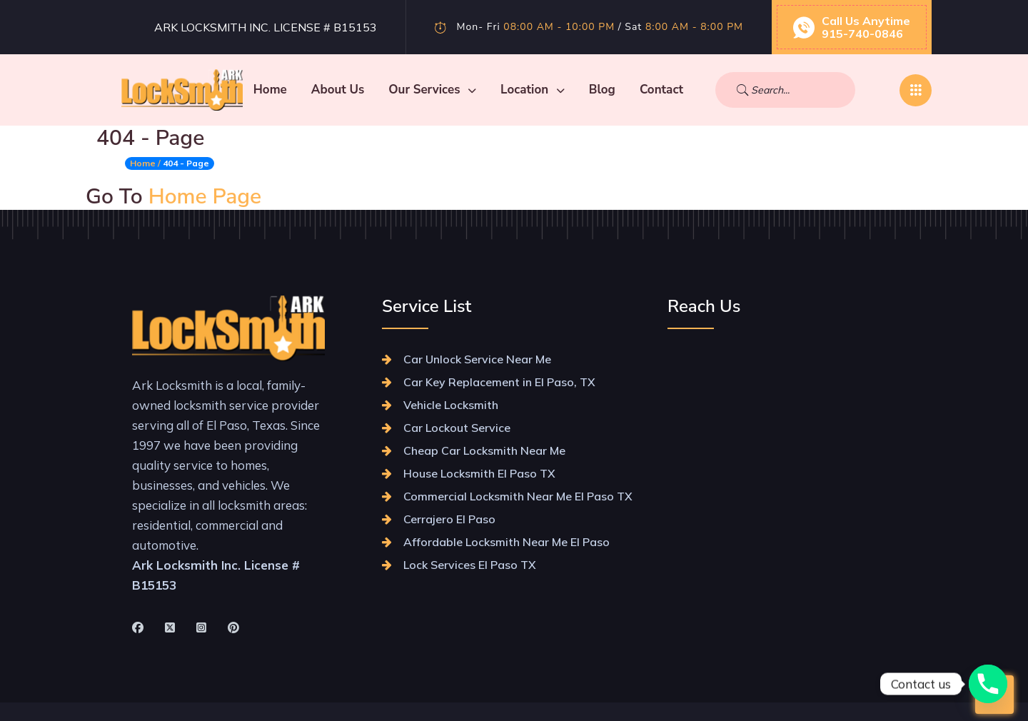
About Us (400, 89)
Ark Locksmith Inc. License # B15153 (265, 27)
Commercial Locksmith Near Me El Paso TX (518, 496)
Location (595, 89)
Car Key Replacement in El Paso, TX (499, 382)
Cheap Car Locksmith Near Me (484, 450)
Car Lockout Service (456, 427)
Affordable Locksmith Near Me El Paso (506, 542)
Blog (665, 89)
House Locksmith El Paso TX (479, 473)
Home (333, 89)
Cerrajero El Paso (449, 519)
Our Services (495, 89)
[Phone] (988, 684)
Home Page (205, 196)
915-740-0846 (862, 33)
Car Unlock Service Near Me (477, 359)
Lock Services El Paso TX (469, 565)
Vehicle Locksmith (450, 405)
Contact (724, 89)
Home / (145, 163)
